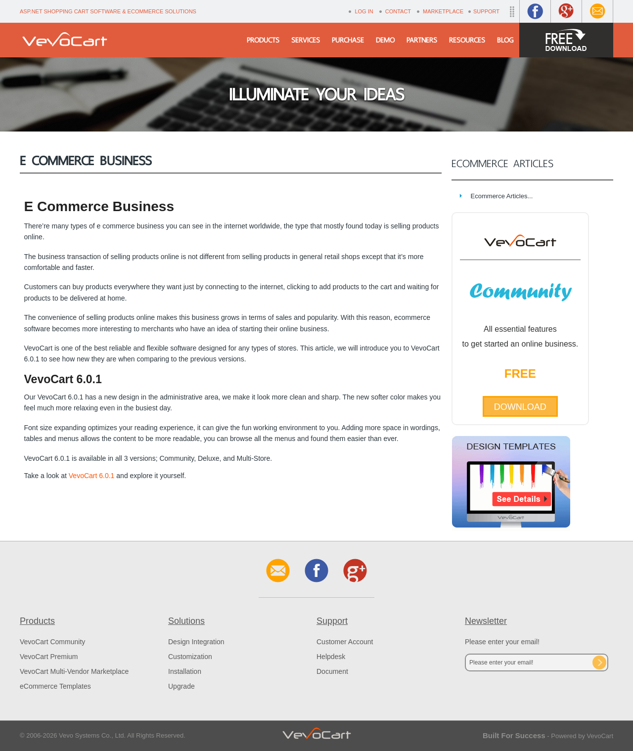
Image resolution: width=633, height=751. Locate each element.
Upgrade (181, 686)
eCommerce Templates (55, 686)
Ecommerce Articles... (502, 196)
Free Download (566, 40)
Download (520, 407)
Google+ (566, 11)
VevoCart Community (52, 642)
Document (332, 671)
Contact (398, 11)
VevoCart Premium (49, 657)
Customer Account (344, 642)
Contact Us (597, 11)
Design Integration (196, 642)
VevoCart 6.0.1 (92, 476)
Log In (364, 11)
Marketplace (443, 11)
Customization (190, 657)
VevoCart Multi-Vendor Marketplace (74, 671)
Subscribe (599, 662)
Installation (184, 671)
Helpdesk (330, 657)
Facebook (535, 11)
